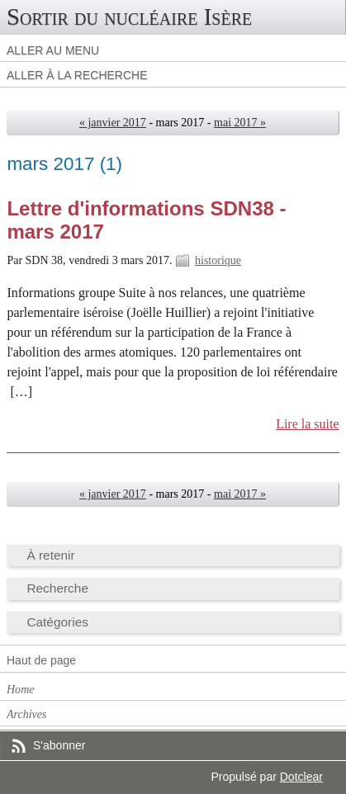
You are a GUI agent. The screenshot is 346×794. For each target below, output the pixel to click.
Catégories (57, 622)
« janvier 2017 (112, 122)
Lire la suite (307, 424)
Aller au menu (53, 50)
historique (218, 260)
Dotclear (301, 776)
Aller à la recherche (77, 75)
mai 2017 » (240, 122)
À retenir (50, 555)
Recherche (57, 588)
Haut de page (41, 660)
